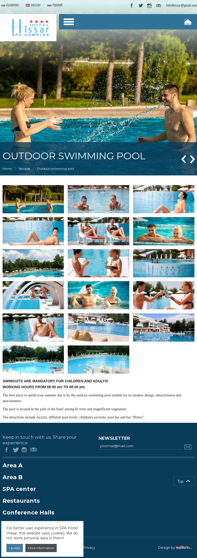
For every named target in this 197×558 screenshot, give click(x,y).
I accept (14, 548)
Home (7, 169)
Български (9, 5)
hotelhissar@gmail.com (181, 5)
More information (41, 548)
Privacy (89, 547)
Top (180, 481)
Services (24, 169)
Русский (54, 5)
